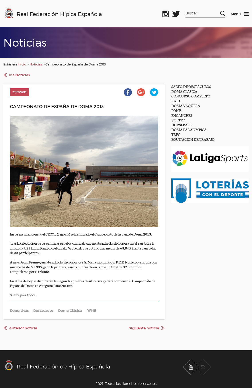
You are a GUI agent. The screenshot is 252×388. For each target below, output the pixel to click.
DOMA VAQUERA (185, 105)
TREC (175, 134)
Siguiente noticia (144, 328)
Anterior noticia (23, 328)
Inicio (22, 64)
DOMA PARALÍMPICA (189, 129)
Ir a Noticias (19, 75)
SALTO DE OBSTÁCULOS (191, 86)
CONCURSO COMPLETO (190, 95)
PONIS (176, 110)
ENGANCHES (181, 115)
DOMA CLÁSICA (184, 91)
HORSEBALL (181, 124)
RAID (175, 100)
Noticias (35, 64)
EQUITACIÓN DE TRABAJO (193, 139)
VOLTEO (178, 119)
